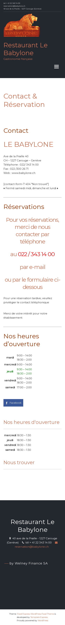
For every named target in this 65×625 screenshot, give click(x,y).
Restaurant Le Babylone (25, 49)
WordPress (43, 620)
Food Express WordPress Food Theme (35, 614)
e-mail (37, 267)
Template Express (39, 617)
